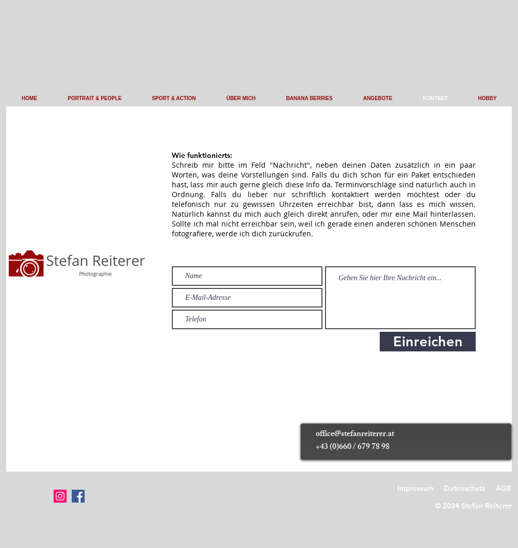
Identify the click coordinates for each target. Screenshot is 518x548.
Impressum (415, 488)
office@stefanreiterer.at (355, 434)
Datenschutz (464, 488)
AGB (503, 488)
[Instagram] (60, 496)
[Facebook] (78, 496)
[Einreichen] (428, 341)
